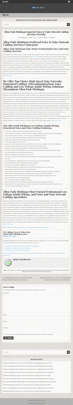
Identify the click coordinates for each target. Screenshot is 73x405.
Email (5, 321)
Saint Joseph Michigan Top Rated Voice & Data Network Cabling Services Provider (28, 388)
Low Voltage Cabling (53, 270)
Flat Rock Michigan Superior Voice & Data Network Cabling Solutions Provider (27, 385)
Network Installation (45, 271)
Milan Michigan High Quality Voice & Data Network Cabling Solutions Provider (27, 391)
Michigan (52, 37)
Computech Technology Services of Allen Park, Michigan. (22, 246)
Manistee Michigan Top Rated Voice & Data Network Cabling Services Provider (27, 375)
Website (5, 328)
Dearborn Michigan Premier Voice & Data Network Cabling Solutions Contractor (27, 363)
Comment (6, 293)
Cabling (12, 270)
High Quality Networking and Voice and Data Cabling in (20, 227)
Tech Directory (24, 37)
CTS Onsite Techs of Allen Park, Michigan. (17, 250)
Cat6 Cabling (25, 270)
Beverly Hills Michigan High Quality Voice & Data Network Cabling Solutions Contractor (29, 381)
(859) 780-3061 (7, 75)
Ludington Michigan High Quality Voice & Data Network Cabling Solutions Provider (28, 369)
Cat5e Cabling (18, 270)
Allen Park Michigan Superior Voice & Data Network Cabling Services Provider (36, 33)
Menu (6, 1)
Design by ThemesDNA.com (36, 403)
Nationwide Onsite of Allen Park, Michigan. (18, 248)
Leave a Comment (43, 37)
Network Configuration (33, 271)
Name (5, 315)
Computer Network (35, 270)
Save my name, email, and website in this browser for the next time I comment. (29, 334)
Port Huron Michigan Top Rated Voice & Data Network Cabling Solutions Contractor (28, 372)
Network (61, 270)
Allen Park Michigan (43, 227)
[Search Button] (69, 1)
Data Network (44, 270)
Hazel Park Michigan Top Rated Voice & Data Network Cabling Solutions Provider (28, 366)
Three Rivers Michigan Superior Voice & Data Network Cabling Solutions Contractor (28, 378)
